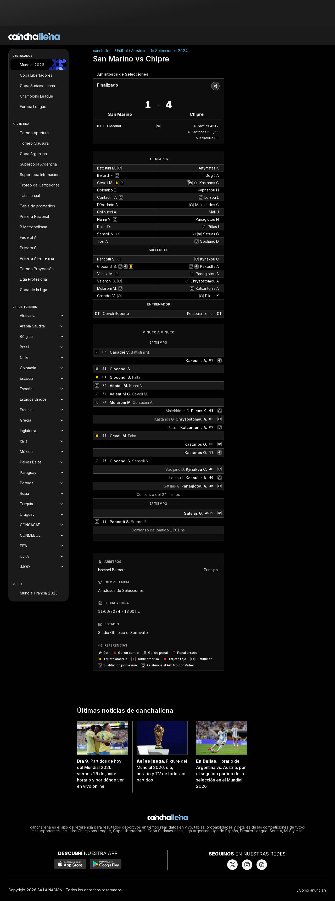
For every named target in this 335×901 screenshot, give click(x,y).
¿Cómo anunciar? (312, 890)
